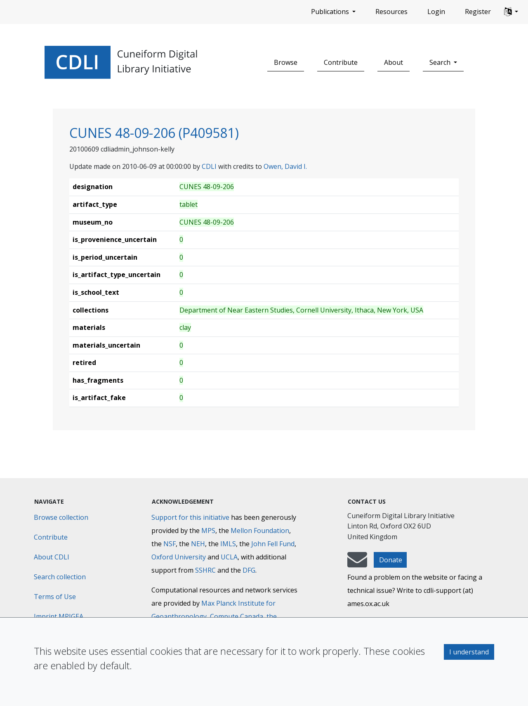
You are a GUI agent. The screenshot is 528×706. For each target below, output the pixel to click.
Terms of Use (55, 596)
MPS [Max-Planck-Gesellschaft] (208, 530)
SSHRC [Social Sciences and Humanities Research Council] (205, 570)
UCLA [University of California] (229, 556)
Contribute (341, 62)
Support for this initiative (190, 517)
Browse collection (61, 517)
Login (436, 11)
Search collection (60, 576)
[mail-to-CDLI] (357, 563)
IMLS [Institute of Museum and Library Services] (228, 543)
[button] (511, 12)
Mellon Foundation (260, 530)
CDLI (209, 166)
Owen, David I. (285, 166)
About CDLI (51, 556)
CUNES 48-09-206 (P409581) (154, 133)
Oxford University (178, 556)
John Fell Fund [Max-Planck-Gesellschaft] (273, 543)
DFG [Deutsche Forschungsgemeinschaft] (249, 570)
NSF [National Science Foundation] (169, 543)
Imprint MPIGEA (58, 616)
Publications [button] (331, 11)
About (393, 62)
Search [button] (440, 62)
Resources (391, 11)
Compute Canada (236, 616)
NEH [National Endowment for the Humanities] (198, 543)
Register (478, 11)
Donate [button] (390, 559)
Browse (285, 62)
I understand (469, 651)
